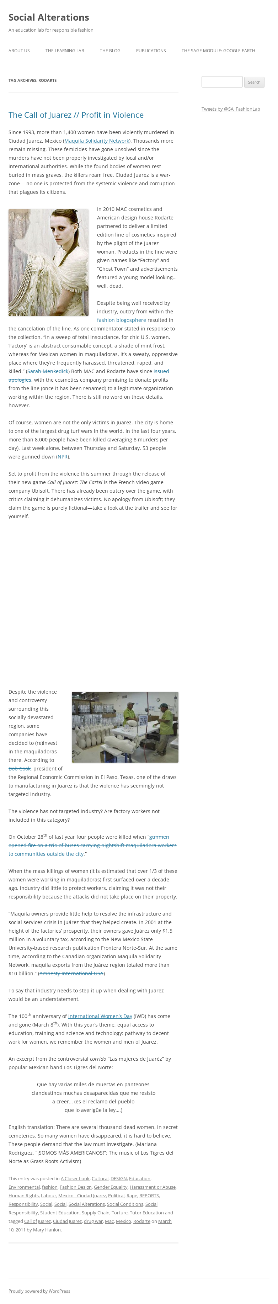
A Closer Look (75, 1178)
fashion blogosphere (121, 320)
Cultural (100, 1178)
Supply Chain (95, 1212)
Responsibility (23, 1204)
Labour (48, 1195)
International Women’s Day (100, 1016)
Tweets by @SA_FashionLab (231, 109)
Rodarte (141, 1221)
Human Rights (24, 1195)
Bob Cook (20, 768)
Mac (109, 1221)
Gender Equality (111, 1187)
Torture (120, 1212)
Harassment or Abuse (153, 1187)
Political (116, 1195)
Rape (132, 1195)
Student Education (60, 1212)
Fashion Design (76, 1187)
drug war (93, 1221)
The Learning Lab (65, 51)
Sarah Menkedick (47, 371)
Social (46, 1204)
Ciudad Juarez (67, 1221)
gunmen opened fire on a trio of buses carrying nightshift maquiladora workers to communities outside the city (93, 845)
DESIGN (119, 1178)
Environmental (24, 1187)
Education (139, 1178)
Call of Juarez (37, 1221)
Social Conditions (125, 1204)
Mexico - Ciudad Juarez (82, 1195)
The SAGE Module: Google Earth (218, 51)
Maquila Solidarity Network (96, 140)
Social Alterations (49, 17)
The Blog (110, 51)
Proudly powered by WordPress (39, 1291)
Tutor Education (147, 1212)
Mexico (123, 1221)
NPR (63, 456)
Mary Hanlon (47, 1229)
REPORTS (149, 1195)
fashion (50, 1187)
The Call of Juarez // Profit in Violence (76, 114)
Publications (151, 51)
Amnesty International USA (71, 973)
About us (19, 51)
